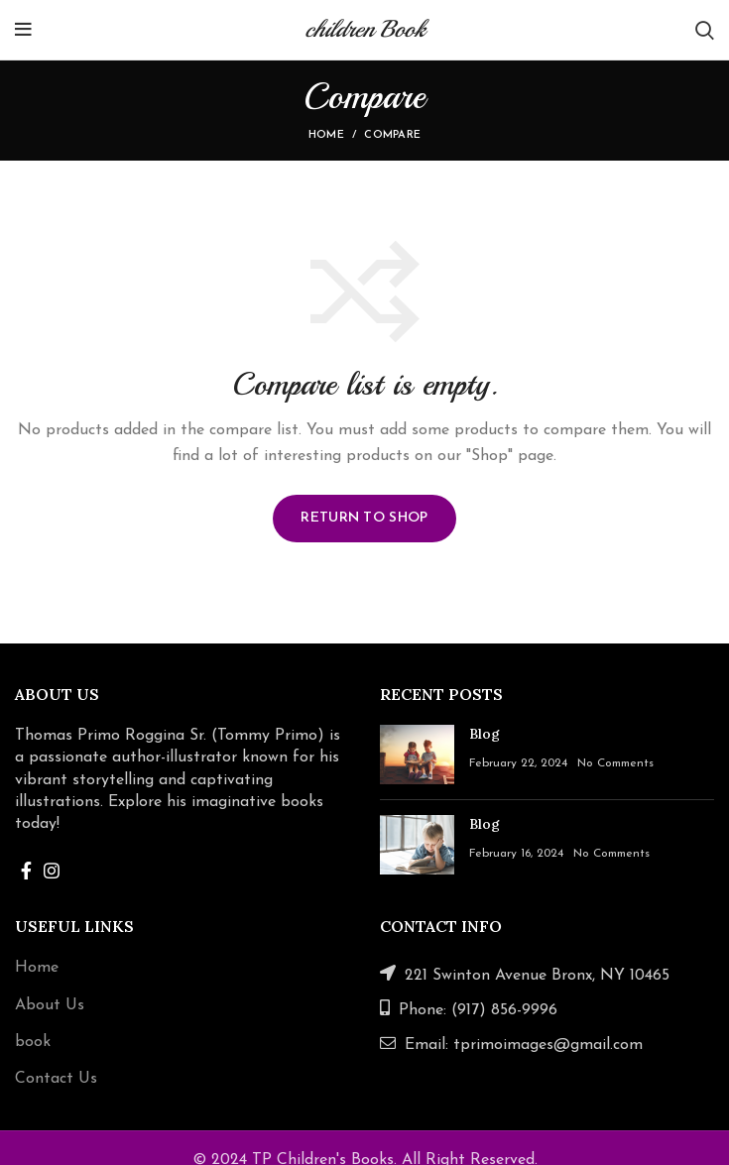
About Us (49, 1005)
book (33, 1042)
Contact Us (56, 1079)
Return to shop (364, 518)
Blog (484, 734)
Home (326, 135)
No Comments (615, 763)
